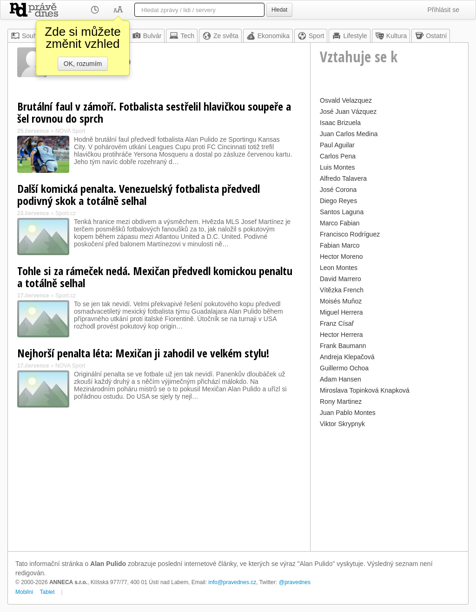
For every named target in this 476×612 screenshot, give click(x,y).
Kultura (391, 35)
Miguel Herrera (341, 312)
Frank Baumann (343, 345)
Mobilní (24, 592)
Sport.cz (65, 213)
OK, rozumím (83, 63)
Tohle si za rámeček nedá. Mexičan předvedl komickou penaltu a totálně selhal (154, 276)
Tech (181, 35)
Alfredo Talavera (343, 178)
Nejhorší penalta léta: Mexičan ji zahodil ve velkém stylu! (143, 353)
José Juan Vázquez (348, 111)
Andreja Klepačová (347, 357)
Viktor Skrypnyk (342, 424)
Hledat (279, 10)
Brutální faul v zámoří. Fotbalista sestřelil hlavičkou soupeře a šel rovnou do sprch (154, 112)
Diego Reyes (338, 200)
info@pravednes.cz (232, 582)
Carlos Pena (338, 156)
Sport (311, 35)
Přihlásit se (443, 9)
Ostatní (431, 35)
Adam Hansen (340, 379)
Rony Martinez (341, 401)
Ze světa (220, 35)
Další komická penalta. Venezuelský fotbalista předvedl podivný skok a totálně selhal (138, 194)
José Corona (338, 189)
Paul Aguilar (337, 145)
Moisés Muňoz (341, 301)
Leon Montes (338, 267)
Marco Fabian (340, 223)
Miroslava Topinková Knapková (365, 390)
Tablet (47, 592)
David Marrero (340, 279)
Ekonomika (268, 35)
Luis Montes (337, 167)
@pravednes (295, 582)
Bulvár (147, 35)
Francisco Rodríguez (350, 234)
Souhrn (27, 35)
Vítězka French (342, 290)
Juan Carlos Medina (349, 134)
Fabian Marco (340, 245)
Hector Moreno (341, 256)
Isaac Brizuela (340, 122)
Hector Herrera (341, 334)
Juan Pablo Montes (348, 412)
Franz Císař (337, 323)
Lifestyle (349, 35)
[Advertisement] (389, 488)
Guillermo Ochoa (344, 368)
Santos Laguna (342, 212)
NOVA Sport (70, 131)
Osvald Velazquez (346, 100)
